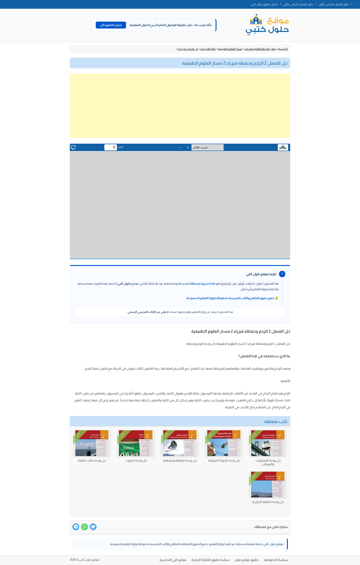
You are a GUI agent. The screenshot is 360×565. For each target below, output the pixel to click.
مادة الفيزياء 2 (208, 49)
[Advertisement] (180, 106)
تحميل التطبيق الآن (111, 25)
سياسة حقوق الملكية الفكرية (210, 560)
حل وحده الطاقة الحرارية (268, 502)
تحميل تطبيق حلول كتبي (264, 4)
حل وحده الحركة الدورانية (224, 460)
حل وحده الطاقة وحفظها (180, 460)
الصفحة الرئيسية (356, 3)
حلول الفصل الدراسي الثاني (298, 4)
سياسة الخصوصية (276, 560)
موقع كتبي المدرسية (172, 560)
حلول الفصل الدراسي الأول (333, 4)
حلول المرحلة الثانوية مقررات (260, 49)
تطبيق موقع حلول (246, 560)
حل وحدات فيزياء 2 (187, 49)
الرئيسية (283, 49)
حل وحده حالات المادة (92, 460)
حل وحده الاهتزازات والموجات (268, 462)
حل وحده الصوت (136, 460)
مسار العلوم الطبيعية (230, 49)
